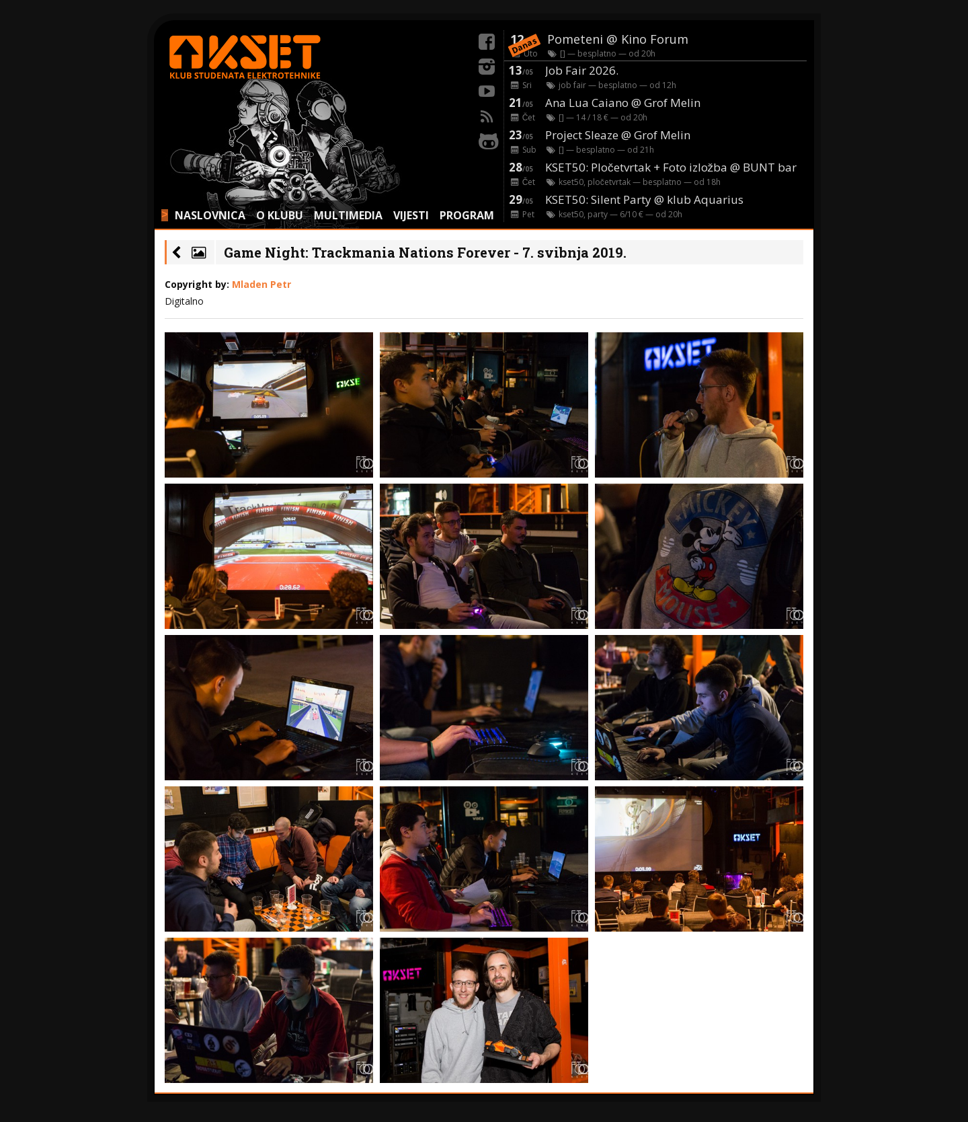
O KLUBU (279, 215)
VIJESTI (411, 215)
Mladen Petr (261, 284)
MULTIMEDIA (348, 215)
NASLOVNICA (210, 215)
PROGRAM (467, 215)
